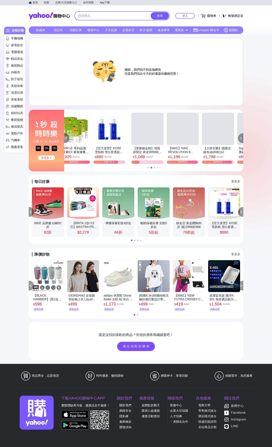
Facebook (238, 412)
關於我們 (125, 405)
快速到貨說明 (207, 421)
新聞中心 (237, 405)
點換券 (40, 30)
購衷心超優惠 (151, 410)
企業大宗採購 (179, 410)
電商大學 (204, 405)
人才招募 (176, 416)
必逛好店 (128, 30)
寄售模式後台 (207, 410)
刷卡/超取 (146, 30)
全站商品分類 (207, 427)
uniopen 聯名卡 (206, 30)
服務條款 (125, 421)
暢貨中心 (93, 30)
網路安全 (125, 410)
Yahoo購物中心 (49, 15)
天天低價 (111, 30)
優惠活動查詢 (151, 416)
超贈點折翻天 (151, 405)
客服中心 (176, 405)
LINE (235, 426)
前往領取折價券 (136, 346)
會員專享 (164, 30)
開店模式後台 (207, 416)
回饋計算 (76, 30)
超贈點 (231, 30)
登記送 (58, 30)
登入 (185, 15)
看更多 (181, 30)
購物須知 (125, 427)
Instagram (238, 419)
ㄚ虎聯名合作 (179, 421)
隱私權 (123, 416)
